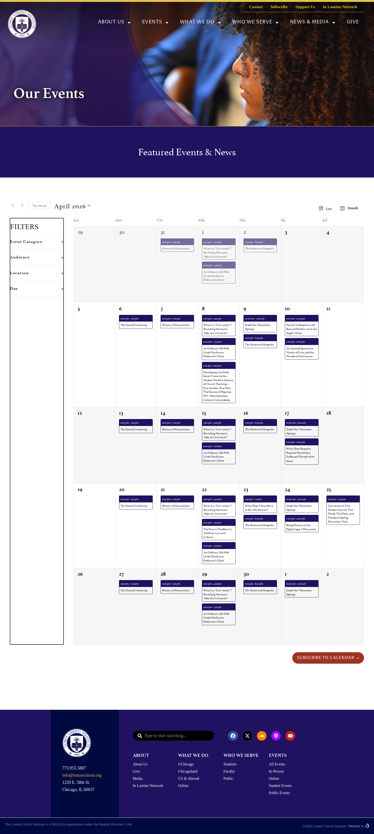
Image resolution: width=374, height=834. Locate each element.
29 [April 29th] (204, 574)
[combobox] (173, 736)
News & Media (313, 22)
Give (353, 22)
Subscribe (279, 7)
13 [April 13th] (121, 413)
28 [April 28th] (163, 574)
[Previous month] (13, 205)
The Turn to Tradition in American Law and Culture (217, 533)
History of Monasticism (176, 248)
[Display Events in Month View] (350, 208)
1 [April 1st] (203, 232)
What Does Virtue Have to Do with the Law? (259, 507)
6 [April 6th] (120, 308)
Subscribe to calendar (325, 658)
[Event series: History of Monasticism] (182, 242)
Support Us (305, 7)
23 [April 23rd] (246, 489)
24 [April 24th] (287, 489)
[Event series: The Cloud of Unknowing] (140, 318)
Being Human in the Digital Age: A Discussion (301, 527)
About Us (114, 22)
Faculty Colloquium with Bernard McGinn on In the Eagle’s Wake (301, 328)
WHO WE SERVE (241, 755)
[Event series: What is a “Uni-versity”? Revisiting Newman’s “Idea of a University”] (223, 242)
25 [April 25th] (328, 489)
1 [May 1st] (286, 574)
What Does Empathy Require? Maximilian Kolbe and (300, 454)
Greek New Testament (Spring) (257, 327)
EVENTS (278, 755)
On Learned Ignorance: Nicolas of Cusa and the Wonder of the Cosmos (300, 352)
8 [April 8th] (203, 308)
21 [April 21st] (163, 489)
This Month (40, 205)
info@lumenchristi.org (82, 775)
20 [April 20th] (122, 489)
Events (155, 22)
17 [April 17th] (287, 413)
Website (354, 826)
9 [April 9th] (245, 308)
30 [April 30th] (246, 574)
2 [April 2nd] (245, 232)
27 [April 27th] (121, 574)
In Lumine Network (340, 7)
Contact (256, 7)
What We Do (201, 22)
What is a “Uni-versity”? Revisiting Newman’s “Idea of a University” (217, 252)
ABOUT (141, 755)
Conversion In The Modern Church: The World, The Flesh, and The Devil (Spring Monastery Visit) (341, 513)
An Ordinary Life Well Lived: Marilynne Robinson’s (216, 275)
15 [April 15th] (204, 413)
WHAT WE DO (193, 755)
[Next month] (22, 205)
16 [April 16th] (246, 413)
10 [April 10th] (287, 308)
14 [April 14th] (163, 413)
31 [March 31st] (163, 232)
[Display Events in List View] (326, 208)
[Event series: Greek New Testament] (266, 318)
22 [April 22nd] (204, 489)
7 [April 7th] (162, 308)
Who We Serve (255, 22)
